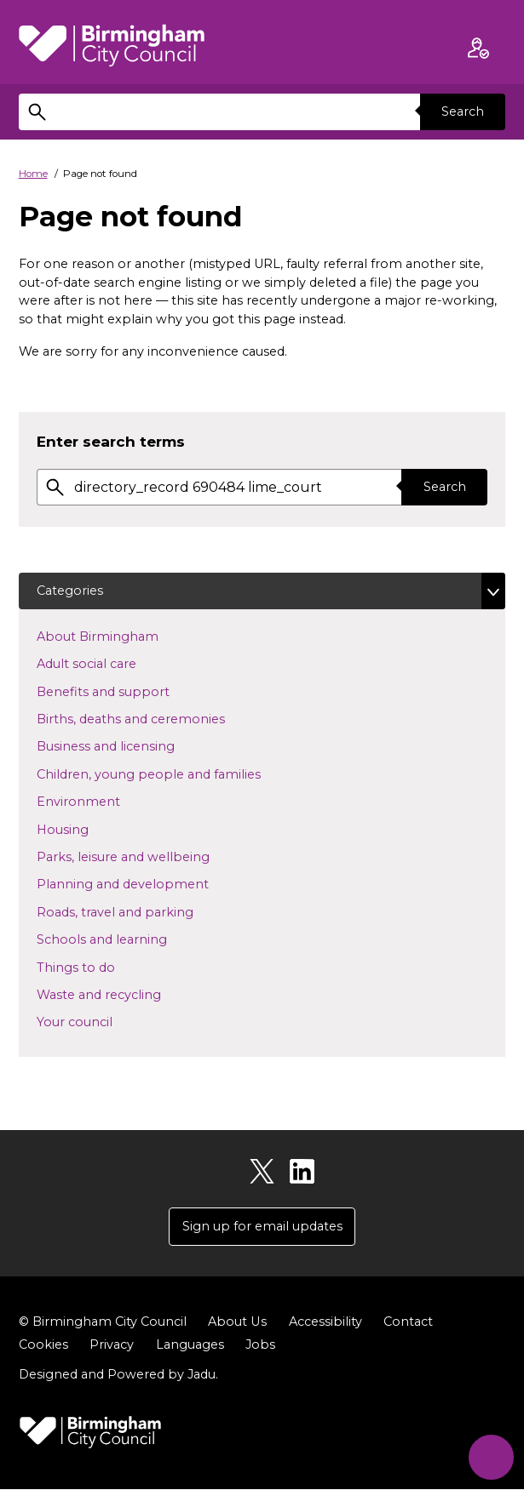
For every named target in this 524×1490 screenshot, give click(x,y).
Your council (102, 1021)
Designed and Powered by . (118, 1374)
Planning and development (150, 884)
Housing (90, 828)
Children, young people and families (176, 773)
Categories (70, 590)
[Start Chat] (490, 1456)
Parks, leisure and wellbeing (150, 856)
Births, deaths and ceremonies (158, 718)
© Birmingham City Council (103, 1322)
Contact (407, 1322)
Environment (106, 800)
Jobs (260, 1345)
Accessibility (324, 1322)
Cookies (43, 1345)
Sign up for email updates (262, 1226)
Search (462, 111)
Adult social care (114, 662)
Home (33, 174)
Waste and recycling (126, 993)
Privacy (111, 1345)
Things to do (103, 966)
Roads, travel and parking (142, 911)
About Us (237, 1322)
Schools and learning (129, 938)
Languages (190, 1345)
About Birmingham (125, 635)
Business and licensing (133, 746)
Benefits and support (130, 690)
